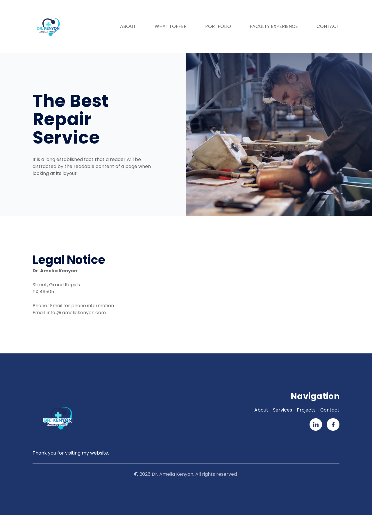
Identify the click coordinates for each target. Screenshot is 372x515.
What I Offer (171, 26)
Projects (306, 410)
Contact (327, 26)
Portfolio (218, 26)
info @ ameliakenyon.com (76, 312)
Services (282, 410)
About (128, 26)
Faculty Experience (274, 26)
